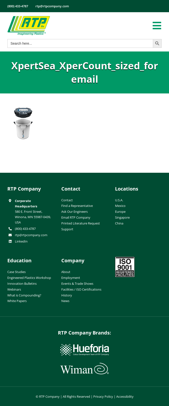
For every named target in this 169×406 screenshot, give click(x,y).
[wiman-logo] (84, 364)
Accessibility (125, 396)
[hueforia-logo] (84, 346)
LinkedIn (21, 241)
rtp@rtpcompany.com (31, 235)
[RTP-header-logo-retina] (28, 17)
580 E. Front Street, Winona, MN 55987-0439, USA (33, 216)
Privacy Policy (103, 396)
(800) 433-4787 (25, 228)
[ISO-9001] (125, 258)
